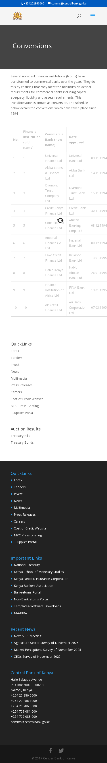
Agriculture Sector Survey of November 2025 (46, 643)
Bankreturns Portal (27, 592)
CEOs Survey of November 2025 (37, 656)
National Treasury (27, 565)
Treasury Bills (20, 436)
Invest (15, 364)
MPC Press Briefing (25, 406)
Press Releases (22, 385)
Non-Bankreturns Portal (31, 599)
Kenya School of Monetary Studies (39, 572)
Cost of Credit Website (27, 399)
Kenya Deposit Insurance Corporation (41, 579)
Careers (16, 392)
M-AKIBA (20, 613)
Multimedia (19, 378)
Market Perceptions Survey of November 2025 (47, 649)
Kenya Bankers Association (33, 585)
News (15, 371)
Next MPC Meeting (27, 636)
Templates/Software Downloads (37, 606)
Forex (15, 351)
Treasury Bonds (22, 442)
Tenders (17, 358)
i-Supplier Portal (22, 413)
